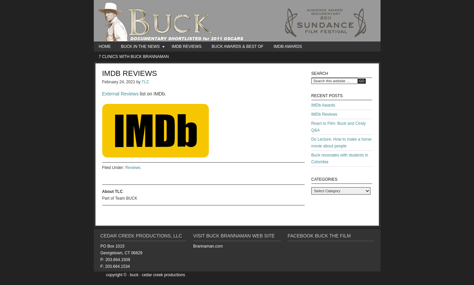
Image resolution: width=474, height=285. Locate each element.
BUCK (237, 20)
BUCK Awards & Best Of (237, 46)
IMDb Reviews (187, 46)
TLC (145, 82)
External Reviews (120, 93)
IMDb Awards (288, 46)
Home (105, 46)
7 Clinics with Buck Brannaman (134, 56)
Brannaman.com (208, 246)
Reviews (132, 167)
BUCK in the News (140, 47)
